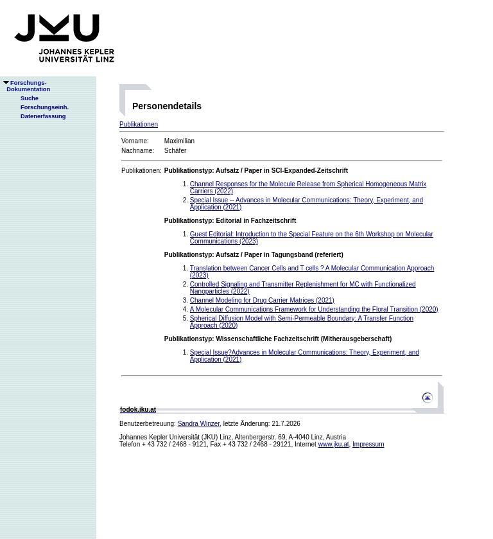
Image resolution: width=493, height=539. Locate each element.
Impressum (368, 444)
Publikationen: (141, 170)
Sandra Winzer (199, 423)
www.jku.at (333, 444)
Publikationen (138, 124)
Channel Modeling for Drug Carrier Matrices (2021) (262, 300)
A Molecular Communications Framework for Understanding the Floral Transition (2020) (314, 309)
